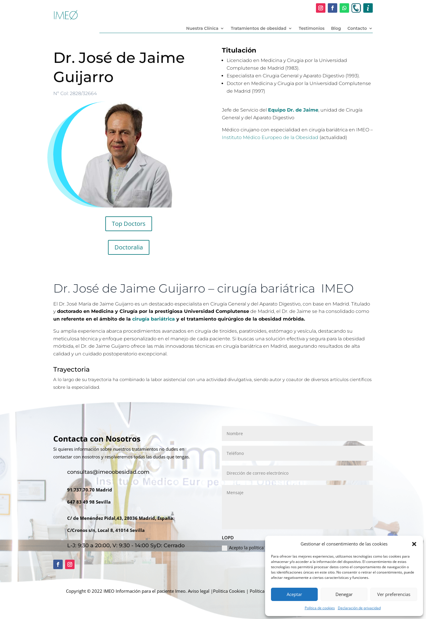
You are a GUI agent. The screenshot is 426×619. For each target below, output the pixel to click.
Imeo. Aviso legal (192, 591)
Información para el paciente (145, 591)
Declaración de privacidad (359, 607)
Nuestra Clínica (202, 28)
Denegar (344, 594)
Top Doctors (129, 224)
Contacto (357, 28)
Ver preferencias (393, 594)
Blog (336, 28)
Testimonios (312, 28)
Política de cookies (320, 607)
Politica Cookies (229, 591)
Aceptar (294, 594)
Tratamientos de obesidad (258, 28)
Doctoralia (128, 247)
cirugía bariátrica (153, 319)
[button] (414, 544)
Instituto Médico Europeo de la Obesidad (270, 137)
